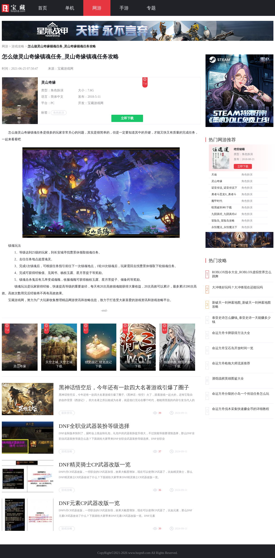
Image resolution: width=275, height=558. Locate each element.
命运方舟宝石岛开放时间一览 (232, 348)
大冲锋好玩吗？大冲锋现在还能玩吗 (237, 287)
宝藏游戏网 (16, 300)
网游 (96, 7)
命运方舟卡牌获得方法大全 (231, 333)
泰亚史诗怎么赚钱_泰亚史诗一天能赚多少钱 (241, 320)
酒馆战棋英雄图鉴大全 (228, 378)
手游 (124, 7)
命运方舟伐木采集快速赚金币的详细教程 (240, 409)
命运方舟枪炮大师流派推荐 (231, 363)
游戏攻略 (18, 46)
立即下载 (127, 118)
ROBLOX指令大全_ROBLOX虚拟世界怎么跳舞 (241, 274)
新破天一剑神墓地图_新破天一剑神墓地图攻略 (241, 304)
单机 (69, 7)
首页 (42, 7)
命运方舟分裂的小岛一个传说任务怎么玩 (240, 393)
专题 (151, 7)
